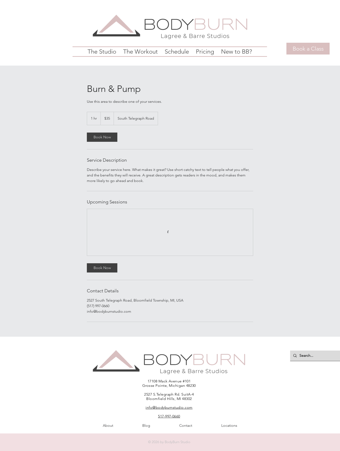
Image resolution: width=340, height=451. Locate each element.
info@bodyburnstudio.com (169, 407)
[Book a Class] (308, 48)
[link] (102, 137)
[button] (102, 51)
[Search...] (316, 356)
